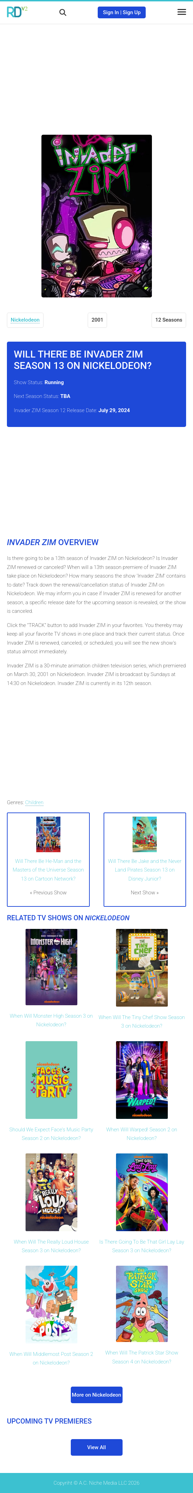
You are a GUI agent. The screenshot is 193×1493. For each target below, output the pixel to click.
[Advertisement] (96, 74)
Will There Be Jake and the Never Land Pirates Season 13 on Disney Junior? (145, 870)
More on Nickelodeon (96, 1395)
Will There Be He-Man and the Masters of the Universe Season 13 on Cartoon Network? (48, 870)
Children (34, 802)
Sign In (111, 12)
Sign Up (132, 12)
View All (96, 1447)
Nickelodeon (25, 320)
